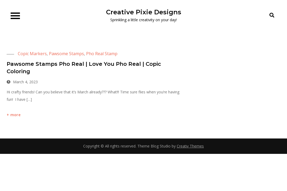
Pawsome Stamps (66, 54)
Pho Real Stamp (101, 54)
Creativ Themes (190, 146)
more (15, 114)
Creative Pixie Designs (143, 12)
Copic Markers (32, 54)
